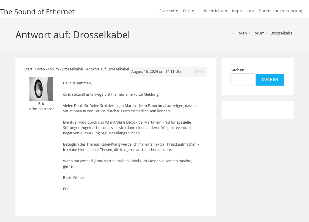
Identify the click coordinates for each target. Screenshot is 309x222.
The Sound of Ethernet (37, 11)
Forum (53, 69)
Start (28, 69)
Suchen (237, 70)
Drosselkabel (282, 33)
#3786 (199, 71)
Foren (40, 69)
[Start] (229, 33)
